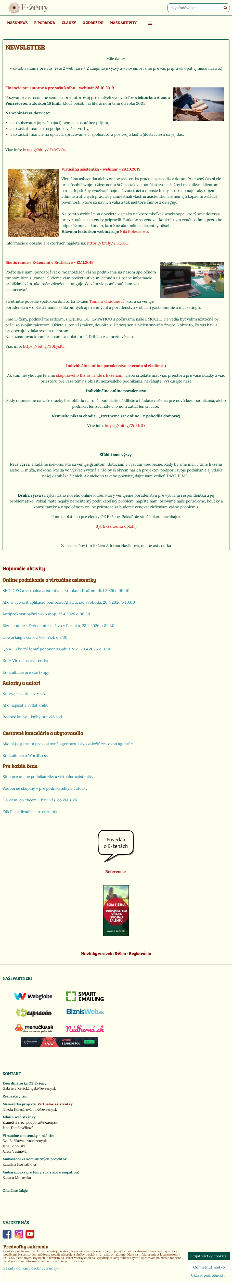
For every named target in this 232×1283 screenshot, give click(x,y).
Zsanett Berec (13, 1122)
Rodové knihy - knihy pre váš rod (32, 716)
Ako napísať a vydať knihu (25, 705)
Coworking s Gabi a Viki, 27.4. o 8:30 (35, 637)
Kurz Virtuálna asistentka (25, 660)
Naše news (17, 22)
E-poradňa (44, 22)
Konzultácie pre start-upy (26, 672)
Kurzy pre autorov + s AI (24, 693)
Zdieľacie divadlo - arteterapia (30, 811)
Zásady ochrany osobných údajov (31, 1268)
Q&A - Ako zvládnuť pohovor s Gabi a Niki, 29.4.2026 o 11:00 (57, 649)
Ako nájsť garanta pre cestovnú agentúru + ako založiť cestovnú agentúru (69, 743)
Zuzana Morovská (17, 1177)
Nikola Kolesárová (17, 1109)
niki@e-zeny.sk (45, 1109)
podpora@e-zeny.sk (41, 1122)
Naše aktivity (123, 22)
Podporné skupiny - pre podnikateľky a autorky (45, 788)
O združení (93, 22)
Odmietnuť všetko (209, 1267)
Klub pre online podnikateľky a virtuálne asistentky (48, 776)
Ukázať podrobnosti (208, 1276)
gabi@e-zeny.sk (43, 1088)
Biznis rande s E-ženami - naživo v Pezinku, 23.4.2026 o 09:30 (58, 625)
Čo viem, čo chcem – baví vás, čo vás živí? (40, 800)
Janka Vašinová (15, 1151)
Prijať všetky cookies (209, 1256)
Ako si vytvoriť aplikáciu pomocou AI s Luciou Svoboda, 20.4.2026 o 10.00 (69, 602)
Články (69, 22)
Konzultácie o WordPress (25, 755)
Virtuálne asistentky (55, 1104)
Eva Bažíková (13, 1140)
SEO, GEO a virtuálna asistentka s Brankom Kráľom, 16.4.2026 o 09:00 (66, 590)
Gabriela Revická (16, 1088)
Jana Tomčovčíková (18, 1127)
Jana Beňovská (14, 1146)
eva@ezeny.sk (36, 1140)
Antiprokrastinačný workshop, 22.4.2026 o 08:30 (46, 614)
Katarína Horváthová (19, 1164)
